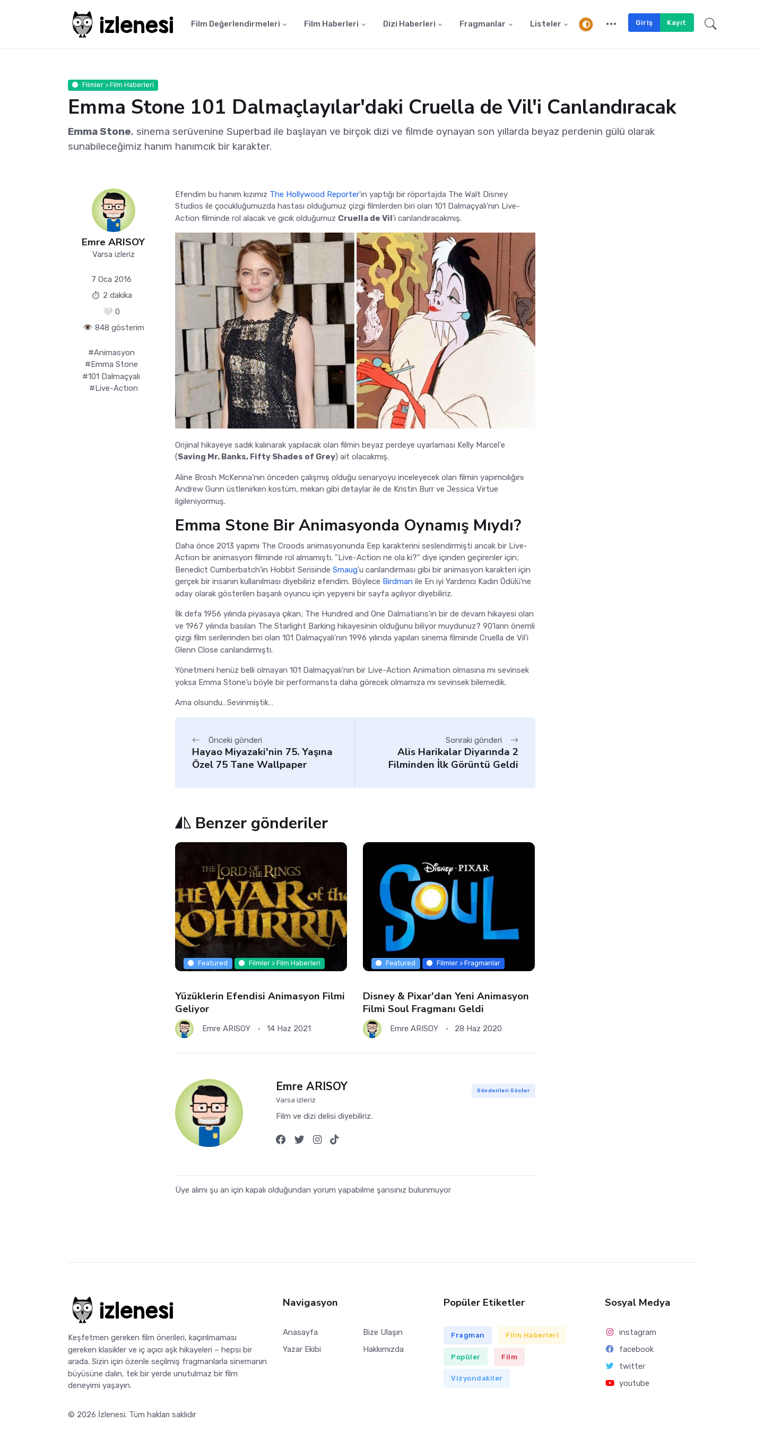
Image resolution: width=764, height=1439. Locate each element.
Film (509, 1358)
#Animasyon (111, 353)
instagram (630, 1334)
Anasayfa (300, 1334)
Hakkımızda (383, 1351)
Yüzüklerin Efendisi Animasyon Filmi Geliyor (260, 1004)
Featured (208, 965)
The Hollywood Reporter (314, 195)
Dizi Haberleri (409, 25)
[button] (611, 25)
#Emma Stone (111, 366)
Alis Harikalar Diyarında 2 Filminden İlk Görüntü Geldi (453, 760)
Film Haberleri (331, 25)
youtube (627, 1385)
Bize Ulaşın (383, 1334)
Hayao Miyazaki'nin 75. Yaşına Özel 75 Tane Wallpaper (262, 760)
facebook (629, 1351)
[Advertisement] (624, 366)
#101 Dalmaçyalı (111, 377)
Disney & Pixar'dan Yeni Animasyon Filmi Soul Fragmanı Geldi (446, 1004)
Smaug (345, 571)
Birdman (398, 583)
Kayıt (677, 23)
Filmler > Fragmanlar (463, 965)
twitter (625, 1368)
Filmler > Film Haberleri (113, 86)
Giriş (644, 23)
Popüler (466, 1358)
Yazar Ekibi (302, 1351)
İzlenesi (111, 1416)
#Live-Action (113, 390)
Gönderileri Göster (503, 1092)
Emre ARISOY (113, 243)
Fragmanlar (482, 25)
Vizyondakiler (477, 1380)
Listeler (545, 25)
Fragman (468, 1337)
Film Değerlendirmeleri (235, 25)
